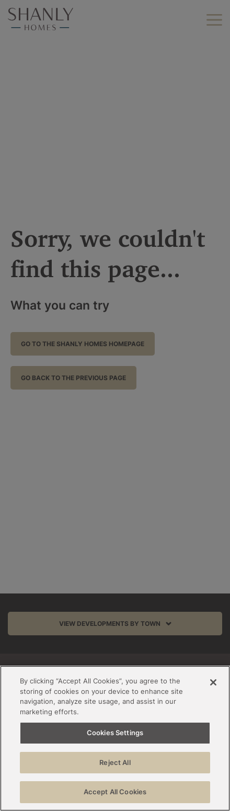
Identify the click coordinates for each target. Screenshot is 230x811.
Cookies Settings (115, 732)
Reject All (114, 762)
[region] (115, 738)
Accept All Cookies (115, 791)
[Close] (213, 682)
